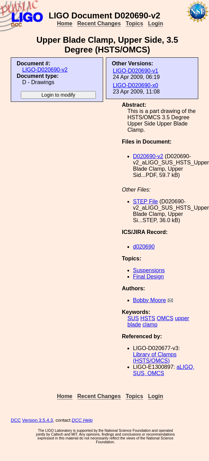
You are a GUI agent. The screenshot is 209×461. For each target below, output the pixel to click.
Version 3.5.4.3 (37, 420)
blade (134, 324)
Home (64, 23)
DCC (16, 420)
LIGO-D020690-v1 (135, 71)
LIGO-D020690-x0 (135, 85)
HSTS (147, 318)
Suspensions (149, 270)
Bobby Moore (149, 300)
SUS (133, 318)
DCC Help (82, 420)
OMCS (165, 318)
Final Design (148, 277)
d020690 (143, 247)
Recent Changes (99, 23)
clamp (150, 324)
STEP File (145, 201)
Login (155, 23)
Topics (134, 23)
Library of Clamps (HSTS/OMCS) (154, 357)
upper (182, 318)
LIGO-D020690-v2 (45, 70)
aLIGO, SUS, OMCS (163, 370)
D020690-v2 (148, 156)
